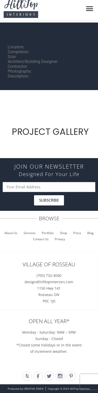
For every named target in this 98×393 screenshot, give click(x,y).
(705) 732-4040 (49, 275)
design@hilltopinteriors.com (49, 281)
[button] (89, 7)
